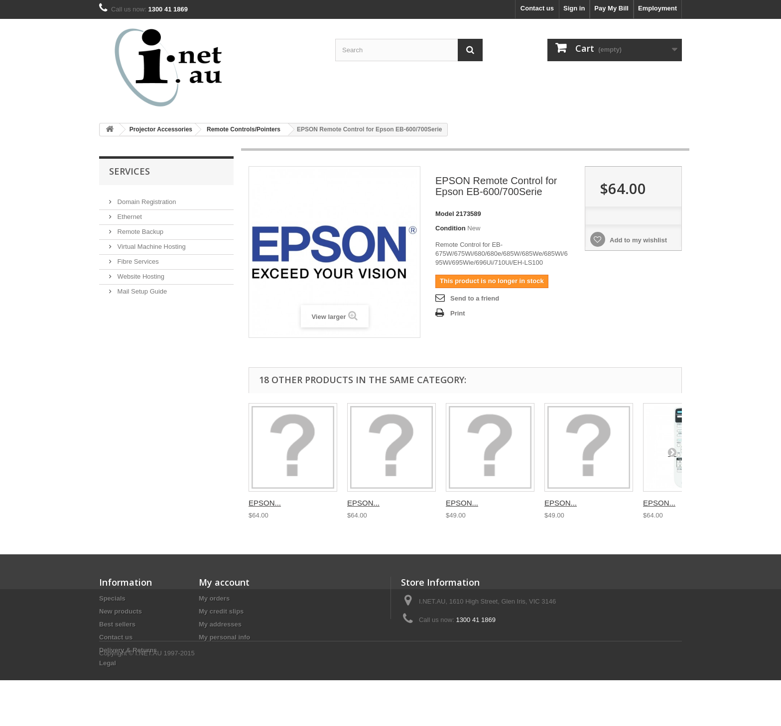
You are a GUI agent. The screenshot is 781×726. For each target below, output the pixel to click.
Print (457, 313)
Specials (112, 598)
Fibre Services (137, 257)
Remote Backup (139, 227)
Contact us (537, 8)
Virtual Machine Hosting (151, 242)
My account (224, 582)
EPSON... (265, 503)
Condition (450, 228)
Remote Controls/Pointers (243, 129)
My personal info (224, 637)
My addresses (220, 624)
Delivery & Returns (128, 650)
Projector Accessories (161, 129)
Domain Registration (146, 198)
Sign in (574, 8)
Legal (107, 663)
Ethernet (129, 212)
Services (129, 171)
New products (120, 611)
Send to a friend (474, 298)
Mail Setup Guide (141, 287)
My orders (214, 598)
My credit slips (221, 611)
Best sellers (117, 624)
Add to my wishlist (637, 240)
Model (444, 213)
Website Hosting (140, 272)
